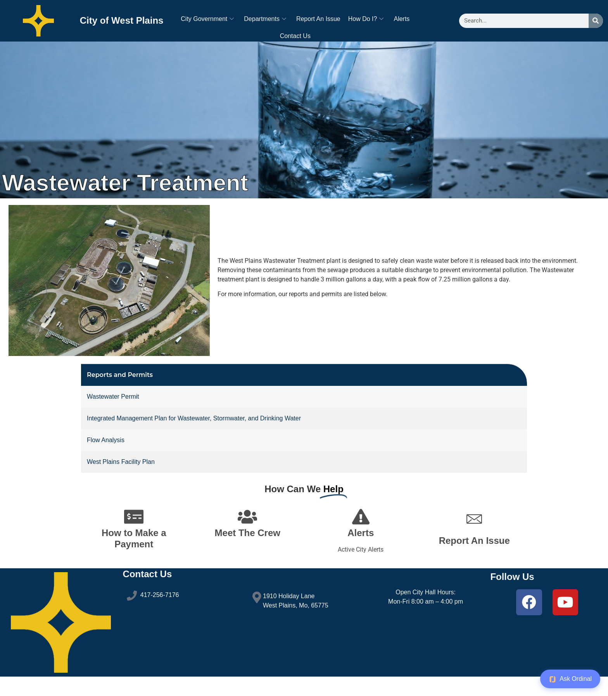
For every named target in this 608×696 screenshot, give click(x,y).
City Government (207, 19)
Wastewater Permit (113, 413)
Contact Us (295, 36)
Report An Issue (318, 19)
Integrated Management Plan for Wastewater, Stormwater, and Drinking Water (194, 435)
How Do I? (366, 19)
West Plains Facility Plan (121, 478)
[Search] (596, 21)
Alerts (401, 19)
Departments (265, 19)
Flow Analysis (105, 456)
